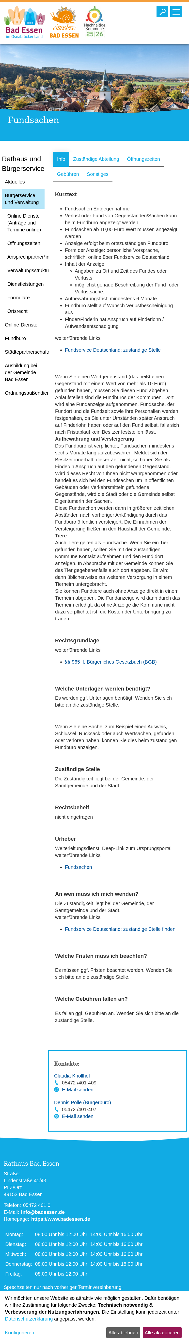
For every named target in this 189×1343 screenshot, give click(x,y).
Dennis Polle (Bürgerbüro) (82, 1102)
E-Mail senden (78, 1089)
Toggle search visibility (163, 10)
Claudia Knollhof (72, 1075)
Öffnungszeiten (143, 159)
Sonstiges (98, 174)
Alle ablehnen (123, 1332)
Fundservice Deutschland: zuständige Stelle (113, 350)
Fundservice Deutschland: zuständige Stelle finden (120, 929)
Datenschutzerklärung (29, 1319)
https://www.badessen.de (60, 1219)
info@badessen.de (43, 1212)
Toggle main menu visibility (177, 10)
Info (61, 159)
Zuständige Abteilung (96, 159)
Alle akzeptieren (162, 1332)
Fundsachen (78, 867)
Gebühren (68, 174)
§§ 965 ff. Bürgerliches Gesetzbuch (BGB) (111, 662)
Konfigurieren (19, 1332)
